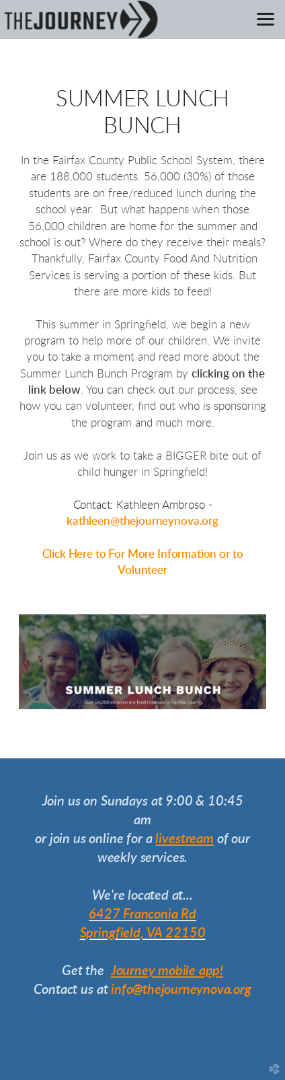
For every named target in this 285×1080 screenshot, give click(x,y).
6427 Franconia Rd (142, 914)
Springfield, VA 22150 (143, 933)
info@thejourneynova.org (181, 990)
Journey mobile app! (167, 971)
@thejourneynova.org (164, 521)
